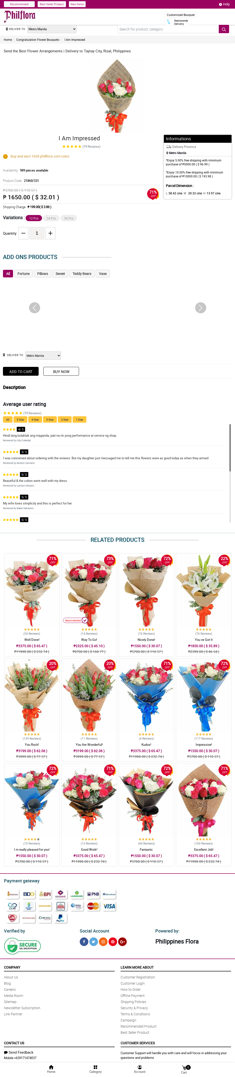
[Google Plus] (122, 940)
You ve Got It (204, 639)
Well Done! (31, 639)
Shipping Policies (133, 1000)
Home (8, 40)
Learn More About (137, 965)
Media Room (13, 994)
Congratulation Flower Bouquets (37, 40)
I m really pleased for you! (31, 849)
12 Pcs (33, 218)
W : (190, 193)
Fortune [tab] (23, 273)
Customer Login (133, 981)
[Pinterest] (113, 940)
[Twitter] (93, 940)
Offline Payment (133, 994)
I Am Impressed (74, 40)
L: (173, 193)
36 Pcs (68, 218)
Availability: (24, 170)
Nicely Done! (146, 639)
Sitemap (10, 1000)
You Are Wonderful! (89, 744)
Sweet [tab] (60, 273)
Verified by (14, 929)
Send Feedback (18, 1050)
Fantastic (146, 849)
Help (224, 4)
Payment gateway (19, 880)
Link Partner (13, 1012)
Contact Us (14, 1041)
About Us (11, 975)
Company (12, 965)
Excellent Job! (203, 849)
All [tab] (8, 273)
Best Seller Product (52, 4)
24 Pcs (51, 218)
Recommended (19, 4)
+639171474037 (25, 1056)
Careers (10, 988)
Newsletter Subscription (22, 1006)
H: (207, 193)
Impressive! (204, 744)
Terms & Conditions (135, 1012)
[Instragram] (103, 940)
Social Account (93, 929)
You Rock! (32, 744)
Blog (7, 981)
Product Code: (20, 180)
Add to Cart (20, 371)
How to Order (131, 988)
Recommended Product (139, 1024)
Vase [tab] (103, 273)
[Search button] (224, 29)
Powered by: (166, 929)
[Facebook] (84, 940)
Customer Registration (138, 975)
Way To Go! (89, 639)
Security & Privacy (134, 1006)
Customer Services (138, 1041)
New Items (77, 4)
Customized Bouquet (181, 15)
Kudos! (146, 744)
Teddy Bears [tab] (82, 273)
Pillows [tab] (42, 273)
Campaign (128, 1018)
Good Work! (89, 849)
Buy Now (61, 371)
